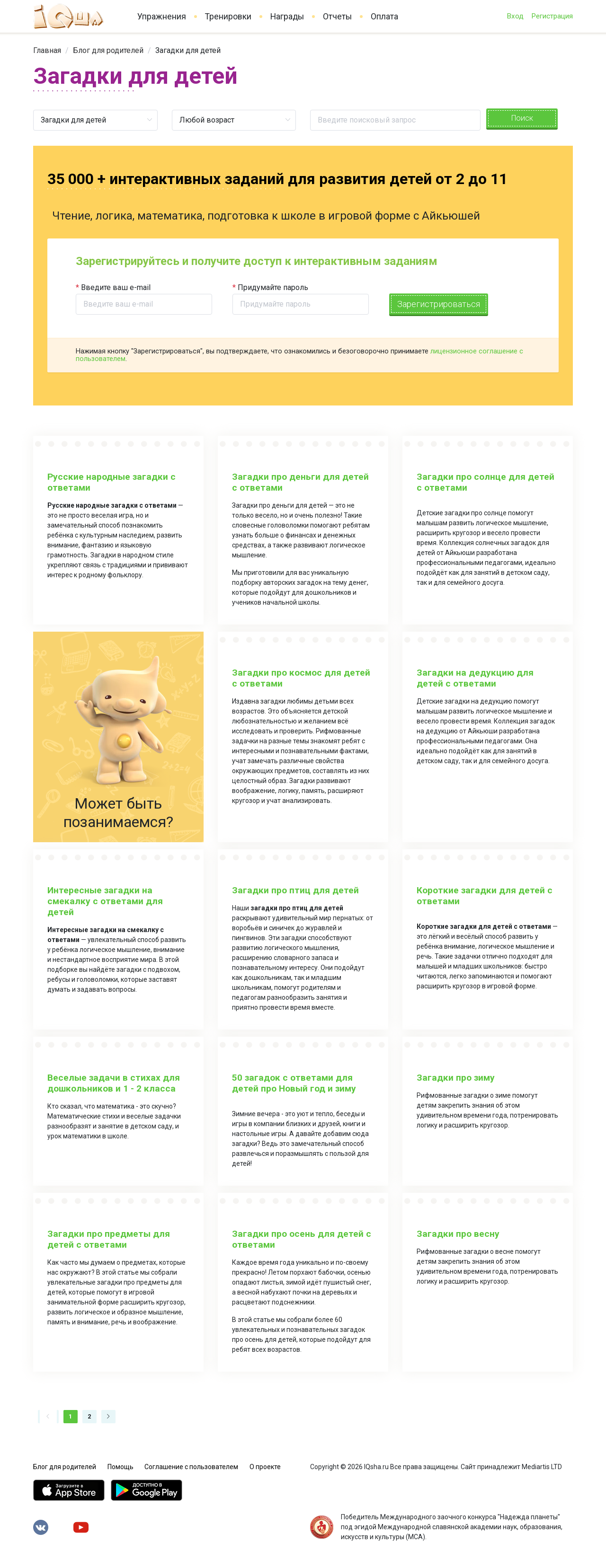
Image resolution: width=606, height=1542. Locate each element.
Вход (515, 16)
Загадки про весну (458, 1233)
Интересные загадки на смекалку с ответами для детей (105, 901)
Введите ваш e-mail (116, 287)
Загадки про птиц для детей (295, 890)
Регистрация (552, 16)
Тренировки (228, 16)
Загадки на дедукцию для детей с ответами (475, 678)
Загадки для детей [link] (188, 50)
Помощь (120, 1467)
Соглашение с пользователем (191, 1467)
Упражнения (161, 16)
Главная (47, 50)
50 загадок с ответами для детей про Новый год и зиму (294, 1083)
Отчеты (337, 16)
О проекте (265, 1467)
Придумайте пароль (273, 287)
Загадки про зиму (456, 1077)
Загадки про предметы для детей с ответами (108, 1239)
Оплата (384, 16)
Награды (287, 16)
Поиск (522, 118)
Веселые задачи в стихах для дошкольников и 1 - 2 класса (113, 1083)
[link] (47, 50)
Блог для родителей (108, 50)
